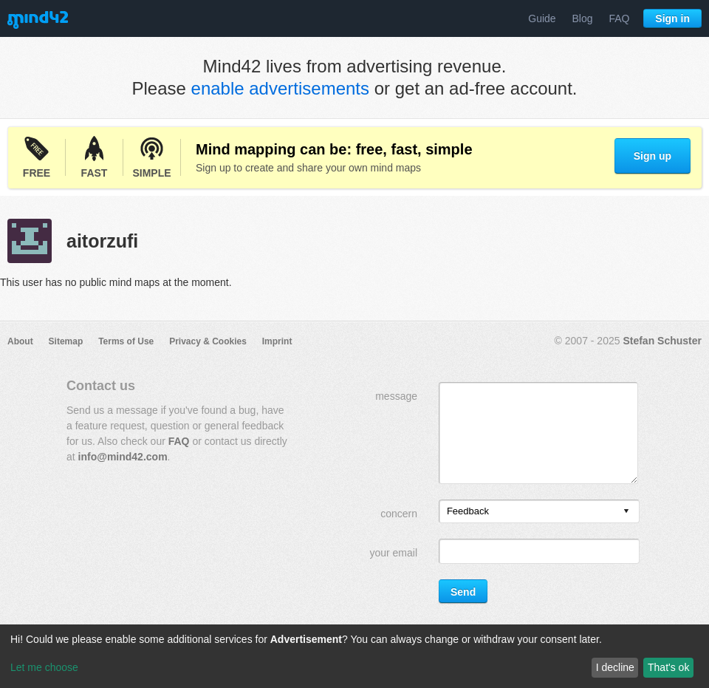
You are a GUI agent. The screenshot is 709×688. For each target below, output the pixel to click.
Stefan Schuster (662, 341)
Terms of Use (126, 341)
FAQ (619, 18)
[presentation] (626, 511)
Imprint (277, 341)
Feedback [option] (468, 511)
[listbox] (539, 511)
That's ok (668, 667)
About (20, 341)
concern (398, 514)
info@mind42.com (123, 457)
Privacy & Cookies (208, 341)
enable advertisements (280, 88)
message (396, 396)
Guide (541, 18)
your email (393, 553)
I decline (615, 667)
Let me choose (44, 667)
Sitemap (66, 341)
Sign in (672, 18)
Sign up (652, 156)
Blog (582, 18)
